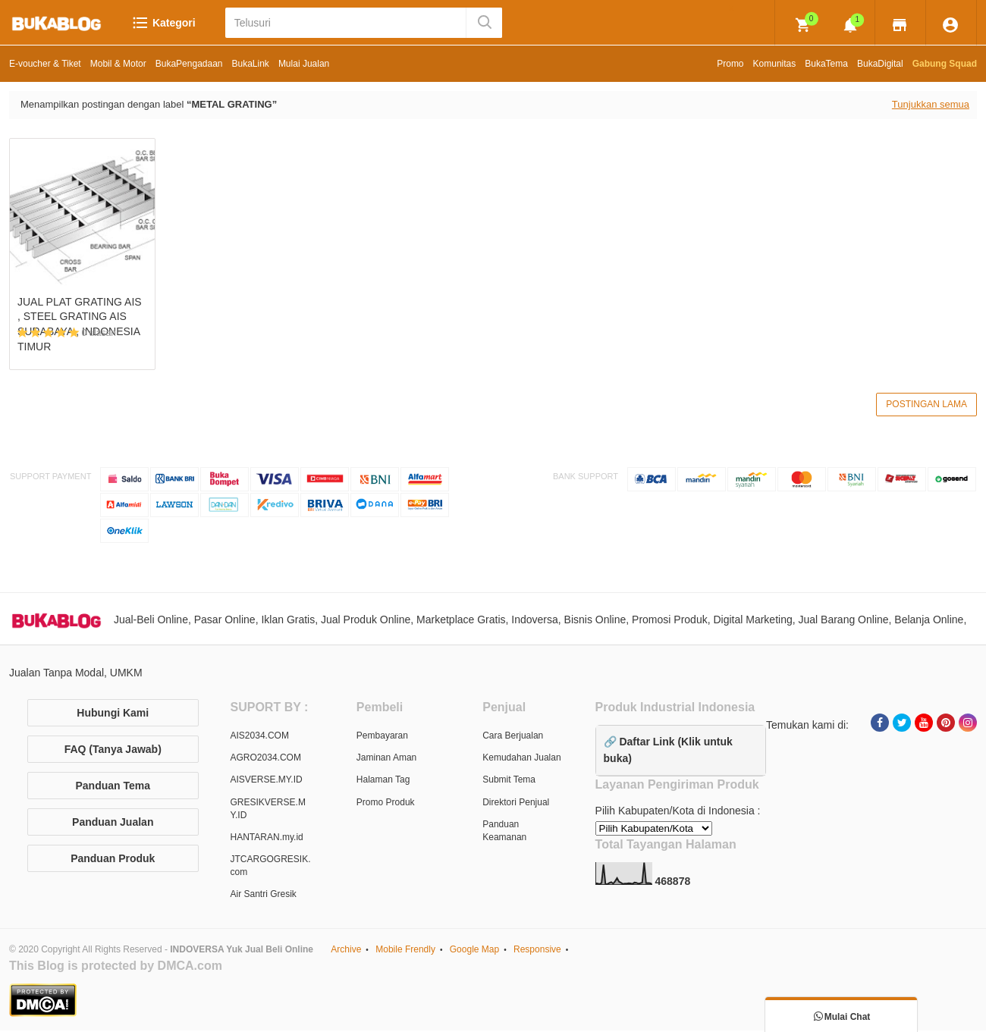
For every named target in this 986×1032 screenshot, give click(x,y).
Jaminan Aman (386, 759)
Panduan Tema (112, 787)
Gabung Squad (944, 63)
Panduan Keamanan (504, 832)
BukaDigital (880, 63)
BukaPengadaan (189, 63)
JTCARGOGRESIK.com (271, 867)
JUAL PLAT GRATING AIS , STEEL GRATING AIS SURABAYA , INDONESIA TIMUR (79, 324)
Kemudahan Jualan (521, 759)
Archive (346, 951)
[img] (803, 25)
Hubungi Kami (113, 714)
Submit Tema (508, 781)
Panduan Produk (113, 860)
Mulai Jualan (303, 63)
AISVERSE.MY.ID (267, 781)
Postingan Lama (926, 405)
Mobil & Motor (118, 63)
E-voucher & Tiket (45, 63)
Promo (730, 63)
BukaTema (826, 63)
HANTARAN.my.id (267, 838)
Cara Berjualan (512, 737)
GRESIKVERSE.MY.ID (268, 810)
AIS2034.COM (260, 737)
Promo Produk (385, 803)
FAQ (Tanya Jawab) (113, 751)
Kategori (163, 23)
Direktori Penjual (515, 803)
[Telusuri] (347, 23)
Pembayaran (382, 737)
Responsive (537, 951)
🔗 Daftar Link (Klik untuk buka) (668, 751)
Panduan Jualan (112, 823)
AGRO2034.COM (266, 759)
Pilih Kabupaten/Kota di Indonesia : (678, 813)
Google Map (474, 951)
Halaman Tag (383, 781)
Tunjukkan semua (930, 104)
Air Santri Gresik (264, 896)
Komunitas (774, 63)
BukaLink (250, 63)
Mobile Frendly (405, 951)
